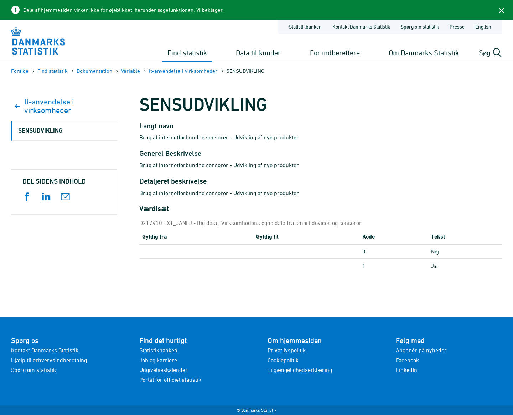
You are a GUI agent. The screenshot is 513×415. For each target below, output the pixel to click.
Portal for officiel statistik (170, 379)
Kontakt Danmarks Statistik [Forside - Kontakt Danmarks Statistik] (361, 27)
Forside (19, 71)
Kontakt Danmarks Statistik (44, 350)
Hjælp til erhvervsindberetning (49, 360)
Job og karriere (158, 360)
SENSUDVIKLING (40, 130)
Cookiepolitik (283, 360)
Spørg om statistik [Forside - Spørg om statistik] (420, 27)
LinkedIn (406, 370)
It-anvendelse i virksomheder (183, 71)
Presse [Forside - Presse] (457, 27)
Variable (130, 71)
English (483, 27)
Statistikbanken (305, 27)
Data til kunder (258, 52)
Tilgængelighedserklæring (300, 370)
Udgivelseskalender (163, 370)
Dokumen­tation (94, 71)
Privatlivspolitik (287, 350)
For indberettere (335, 52)
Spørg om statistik (33, 370)
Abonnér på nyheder (421, 350)
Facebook (407, 360)
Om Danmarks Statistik (424, 52)
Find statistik (187, 52)
